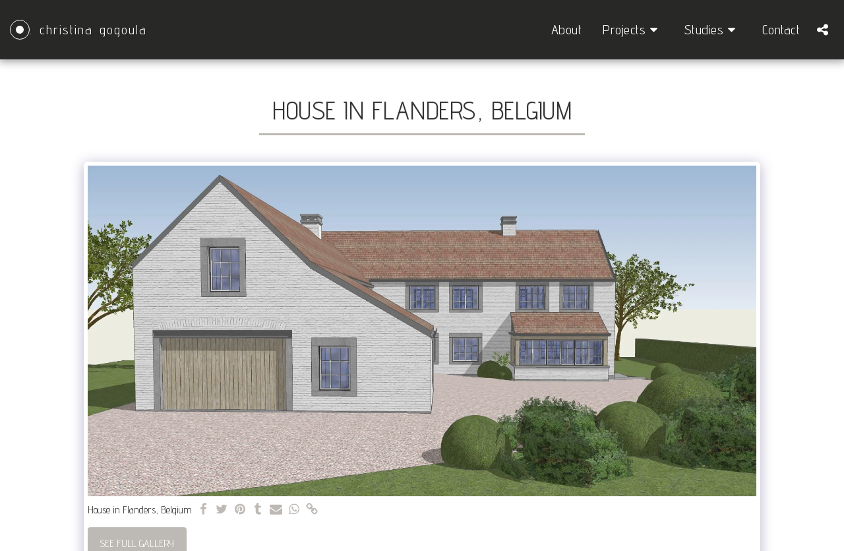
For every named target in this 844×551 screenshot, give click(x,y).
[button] (633, 29)
